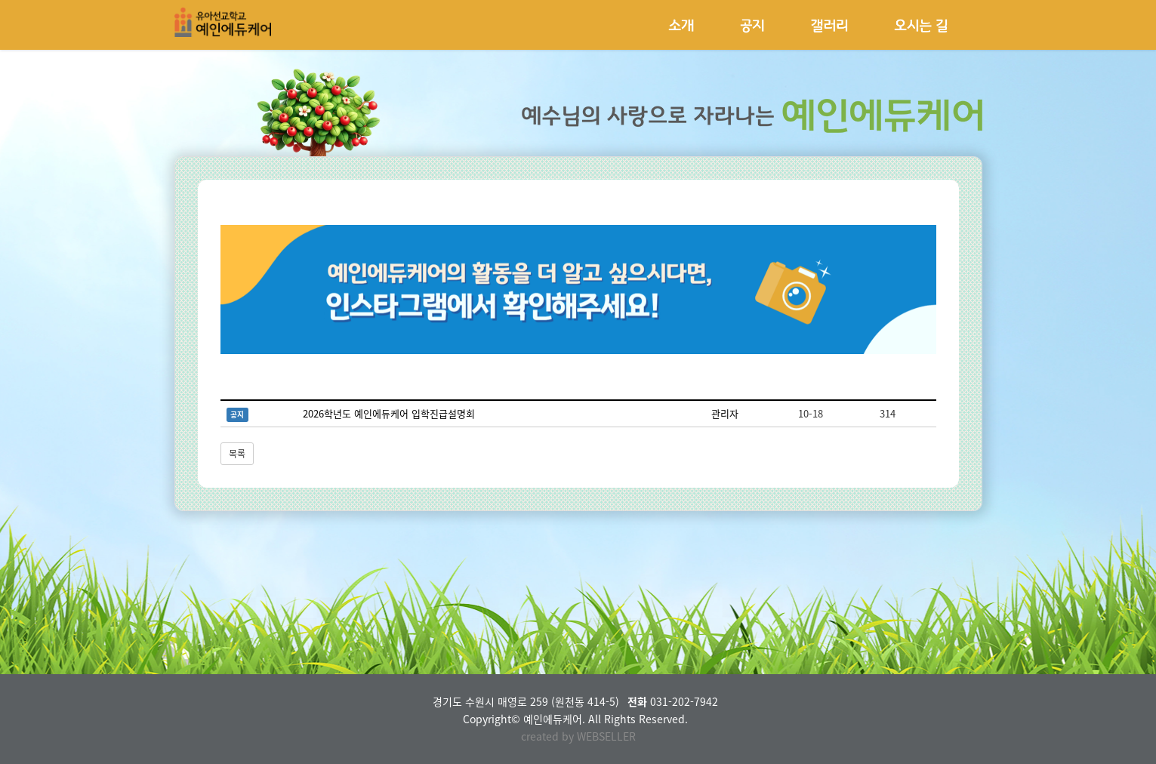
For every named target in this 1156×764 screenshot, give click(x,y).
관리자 (724, 413)
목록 (237, 454)
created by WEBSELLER (578, 736)
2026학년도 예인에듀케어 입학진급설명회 (389, 413)
